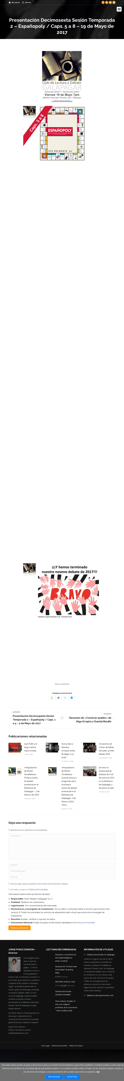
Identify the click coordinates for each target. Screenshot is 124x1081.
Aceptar (72, 1077)
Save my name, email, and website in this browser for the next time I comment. (39, 883)
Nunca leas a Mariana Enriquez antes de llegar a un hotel (68, 750)
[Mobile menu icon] (119, 9)
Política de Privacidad (38, 889)
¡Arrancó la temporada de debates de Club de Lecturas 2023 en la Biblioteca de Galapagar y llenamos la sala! (106, 777)
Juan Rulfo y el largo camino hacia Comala (30, 746)
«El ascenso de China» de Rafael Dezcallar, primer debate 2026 (106, 748)
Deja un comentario (62, 683)
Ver (98, 1071)
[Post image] (15, 747)
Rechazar (54, 1077)
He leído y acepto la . (28, 889)
